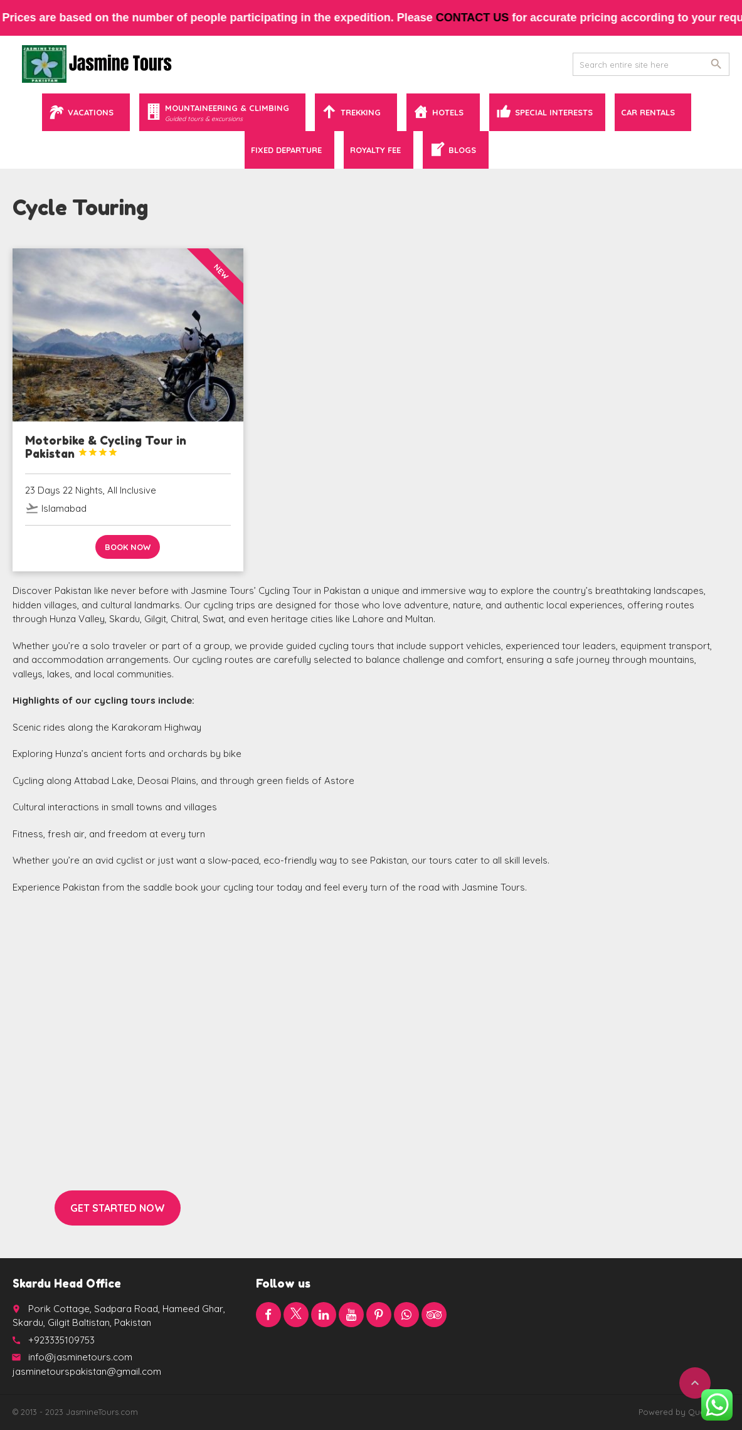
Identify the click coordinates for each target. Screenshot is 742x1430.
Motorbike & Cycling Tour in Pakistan (105, 447)
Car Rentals (648, 112)
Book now (128, 547)
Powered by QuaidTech (684, 1412)
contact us (480, 17)
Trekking (361, 112)
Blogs (462, 150)
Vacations (91, 112)
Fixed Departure (286, 150)
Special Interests (554, 112)
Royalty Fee (375, 150)
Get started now (117, 1208)
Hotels (448, 112)
